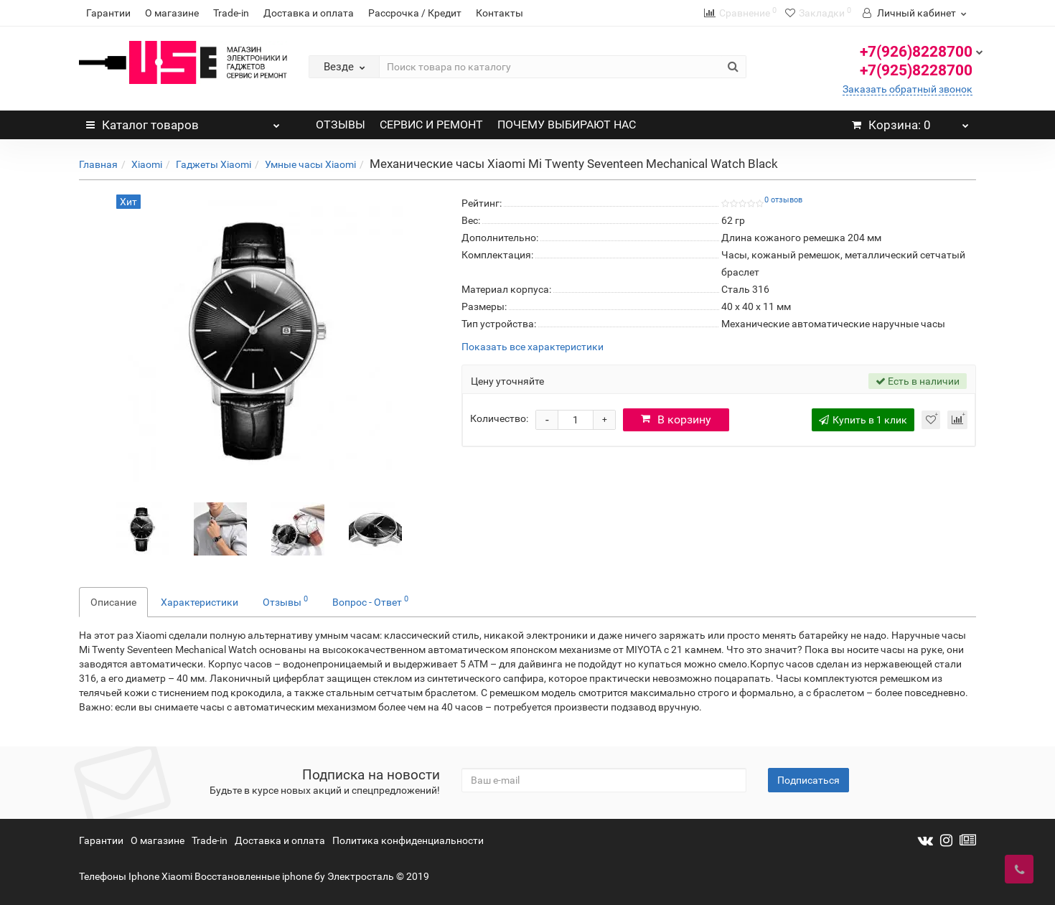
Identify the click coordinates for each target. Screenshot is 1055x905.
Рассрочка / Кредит (414, 13)
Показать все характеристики (532, 347)
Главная (98, 164)
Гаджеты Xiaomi (213, 164)
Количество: (499, 418)
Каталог (183, 121)
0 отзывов (783, 200)
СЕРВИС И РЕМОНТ (431, 124)
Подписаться (808, 780)
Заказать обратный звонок (907, 89)
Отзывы (285, 600)
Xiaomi (146, 164)
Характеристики (199, 602)
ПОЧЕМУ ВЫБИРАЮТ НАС (566, 124)
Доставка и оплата (308, 13)
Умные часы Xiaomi (310, 164)
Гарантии (108, 13)
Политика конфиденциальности (408, 840)
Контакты (499, 13)
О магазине (172, 13)
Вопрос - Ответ (370, 600)
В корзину (676, 419)
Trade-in (231, 13)
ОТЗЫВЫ (340, 124)
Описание (113, 602)
